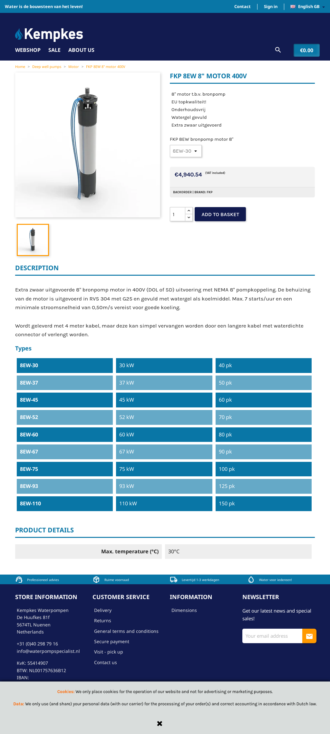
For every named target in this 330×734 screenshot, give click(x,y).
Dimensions (184, 610)
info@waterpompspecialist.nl (48, 651)
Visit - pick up (108, 652)
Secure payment (111, 641)
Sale (54, 49)
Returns (102, 620)
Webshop (28, 49)
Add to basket (220, 214)
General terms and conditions (126, 631)
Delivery (103, 610)
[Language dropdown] (309, 6)
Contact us (105, 662)
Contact (242, 6)
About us (81, 49)
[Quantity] (177, 214)
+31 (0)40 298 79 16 (37, 644)
